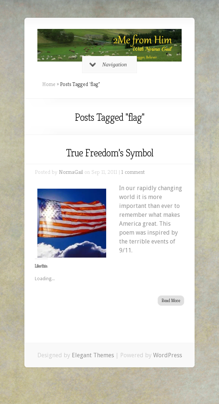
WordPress (167, 355)
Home (48, 84)
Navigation (108, 64)
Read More (171, 300)
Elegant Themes (93, 355)
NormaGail (71, 171)
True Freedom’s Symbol (109, 152)
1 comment (133, 171)
